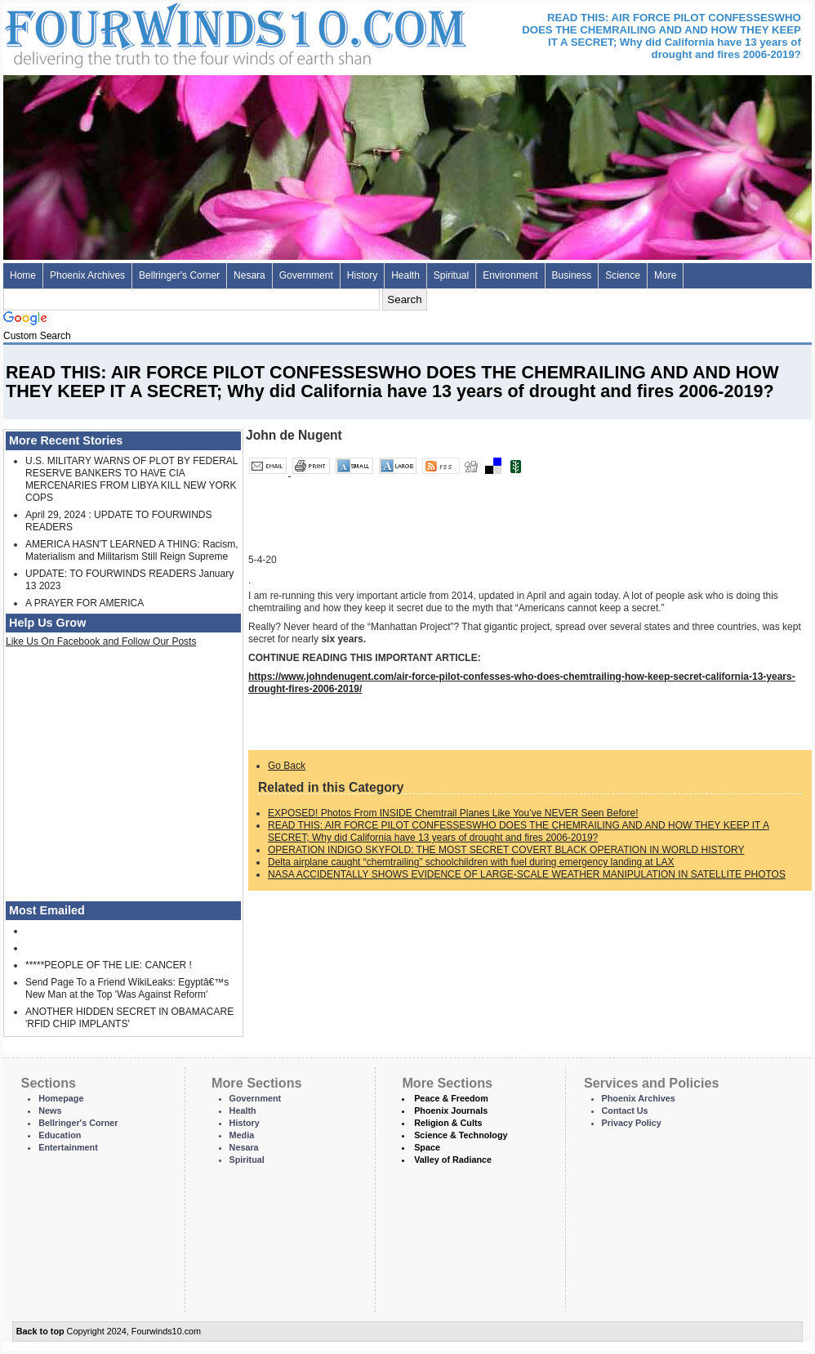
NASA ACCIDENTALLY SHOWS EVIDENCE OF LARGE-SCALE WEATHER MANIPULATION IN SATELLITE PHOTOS (527, 874)
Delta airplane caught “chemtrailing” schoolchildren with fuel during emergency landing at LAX (471, 862)
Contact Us (625, 1110)
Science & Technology (460, 1135)
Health (405, 275)
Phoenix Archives (87, 275)
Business (572, 275)
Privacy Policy (631, 1123)
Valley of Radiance (453, 1159)
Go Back (286, 765)
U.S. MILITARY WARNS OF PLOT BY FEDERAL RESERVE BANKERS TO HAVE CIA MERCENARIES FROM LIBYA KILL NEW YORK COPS (131, 479)
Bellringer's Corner (179, 275)
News (49, 1110)
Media (242, 1135)
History (362, 275)
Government (306, 275)
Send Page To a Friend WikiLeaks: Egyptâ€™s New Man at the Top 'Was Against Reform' (127, 988)
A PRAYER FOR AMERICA (84, 603)
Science (622, 275)
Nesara (249, 275)
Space (427, 1147)
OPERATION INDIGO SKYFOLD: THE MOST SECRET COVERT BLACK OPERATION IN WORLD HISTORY (506, 850)
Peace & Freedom (451, 1098)
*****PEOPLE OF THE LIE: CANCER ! (108, 965)
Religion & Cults (448, 1123)
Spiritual (451, 275)
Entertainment (68, 1147)
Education (59, 1135)
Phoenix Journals (451, 1110)
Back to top (40, 1331)
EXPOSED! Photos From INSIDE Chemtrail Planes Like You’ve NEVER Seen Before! (453, 813)
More (665, 275)
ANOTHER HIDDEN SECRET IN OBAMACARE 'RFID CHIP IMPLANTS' (129, 1018)
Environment (510, 275)
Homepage (60, 1098)
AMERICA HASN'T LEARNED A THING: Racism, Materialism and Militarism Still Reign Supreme (131, 550)
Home (23, 275)
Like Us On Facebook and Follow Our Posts (101, 641)
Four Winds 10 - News (166, 32)
